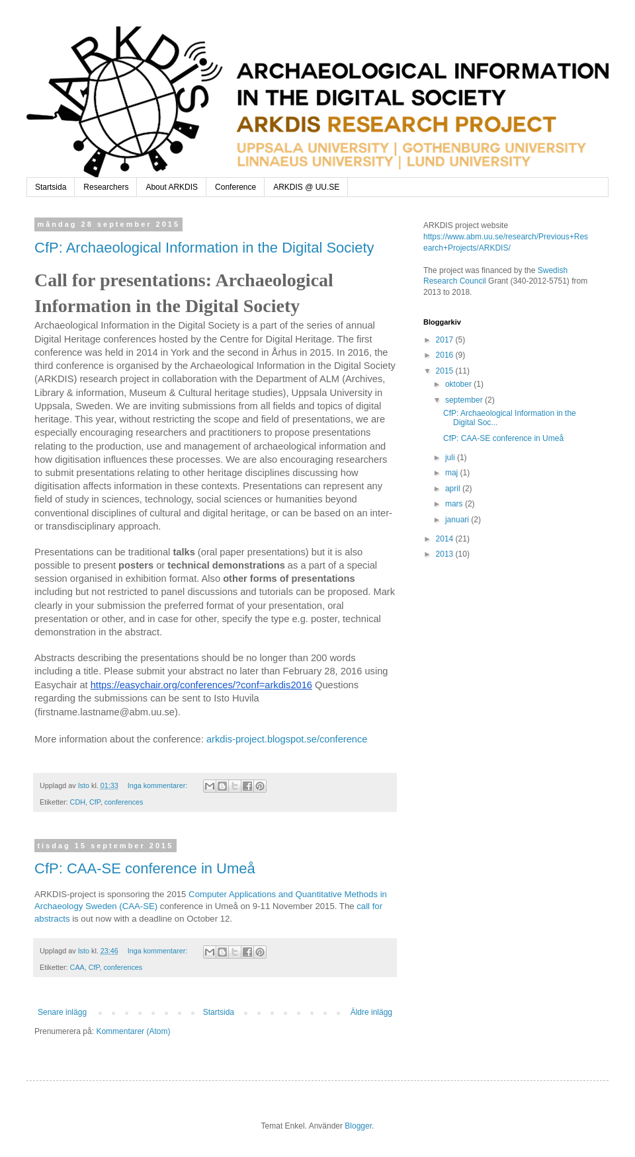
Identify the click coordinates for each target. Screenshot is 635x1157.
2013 (446, 554)
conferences (124, 802)
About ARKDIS (172, 187)
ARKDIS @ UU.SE (306, 187)
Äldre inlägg (371, 1012)
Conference (235, 187)
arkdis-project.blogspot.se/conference (287, 739)
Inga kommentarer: (159, 785)
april (453, 488)
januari (458, 519)
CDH (77, 802)
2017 (446, 339)
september (465, 400)
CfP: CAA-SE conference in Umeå (144, 868)
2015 (446, 371)
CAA (77, 967)
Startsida (50, 187)
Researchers (105, 187)
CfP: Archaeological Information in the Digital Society (204, 247)
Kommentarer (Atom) (133, 1031)
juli (451, 457)
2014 (446, 538)
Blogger (358, 1126)
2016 (446, 355)
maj (452, 472)
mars (455, 503)
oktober (459, 384)
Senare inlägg (62, 1012)
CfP (95, 802)
